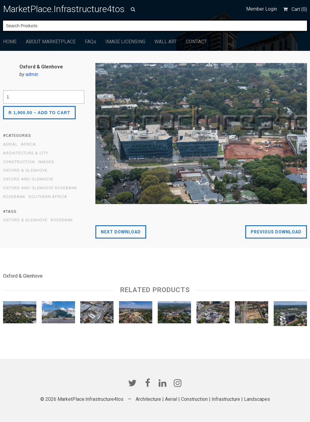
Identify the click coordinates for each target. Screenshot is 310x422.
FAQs (90, 42)
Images (46, 162)
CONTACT (196, 42)
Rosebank (14, 197)
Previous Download (276, 231)
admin (31, 74)
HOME (10, 42)
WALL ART (165, 42)
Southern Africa (47, 197)
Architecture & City (25, 153)
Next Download (121, 231)
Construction (19, 162)
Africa (28, 144)
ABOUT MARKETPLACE (51, 42)
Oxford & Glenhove (25, 170)
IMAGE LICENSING (125, 42)
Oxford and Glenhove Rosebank (40, 188)
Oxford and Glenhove (28, 179)
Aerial (10, 144)
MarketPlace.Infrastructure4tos (64, 9)
